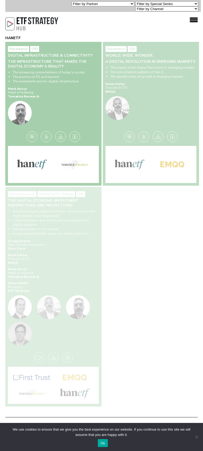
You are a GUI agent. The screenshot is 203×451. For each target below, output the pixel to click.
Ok (102, 443)
